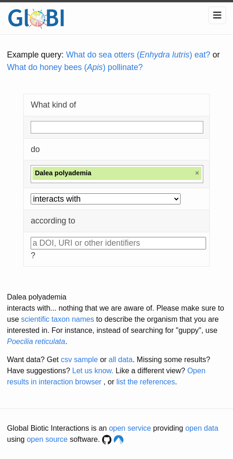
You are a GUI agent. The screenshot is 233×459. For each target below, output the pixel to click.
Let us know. (93, 371)
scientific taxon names (57, 319)
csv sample (79, 359)
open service (130, 428)
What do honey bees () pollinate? (74, 67)
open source (47, 439)
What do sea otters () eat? (138, 54)
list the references (145, 382)
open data (201, 428)
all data (121, 359)
